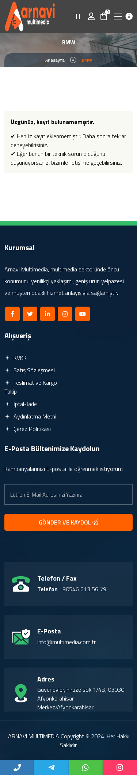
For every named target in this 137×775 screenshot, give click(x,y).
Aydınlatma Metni (30, 416)
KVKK (15, 357)
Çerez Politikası (27, 428)
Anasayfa (55, 59)
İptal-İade (20, 403)
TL (78, 16)
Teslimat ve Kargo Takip (30, 387)
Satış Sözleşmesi (29, 370)
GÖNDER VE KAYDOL (68, 522)
